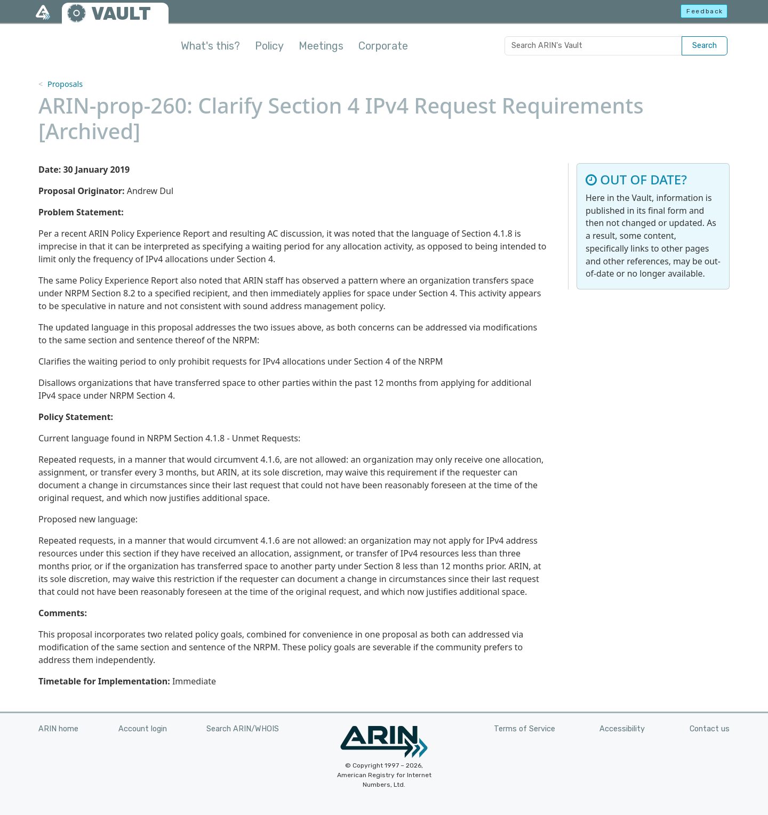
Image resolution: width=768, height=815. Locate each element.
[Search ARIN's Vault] (593, 45)
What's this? (210, 45)
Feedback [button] (704, 11)
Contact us (710, 728)
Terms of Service (524, 728)
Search (704, 45)
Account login (142, 728)
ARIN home (58, 728)
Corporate (383, 45)
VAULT (121, 14)
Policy (269, 45)
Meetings (321, 45)
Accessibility (622, 728)
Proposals (65, 84)
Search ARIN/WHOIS (242, 728)
